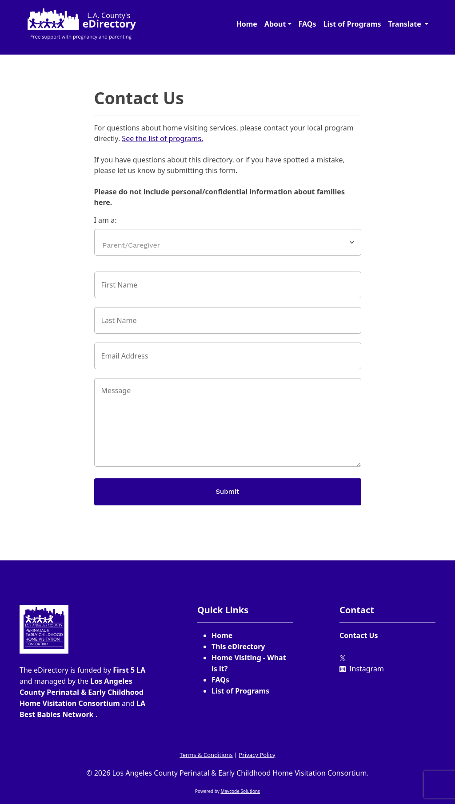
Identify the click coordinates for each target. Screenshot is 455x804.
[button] (278, 24)
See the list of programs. (162, 138)
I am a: (105, 220)
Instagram (361, 669)
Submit (227, 492)
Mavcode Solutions (240, 791)
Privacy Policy (257, 755)
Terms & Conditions (206, 755)
